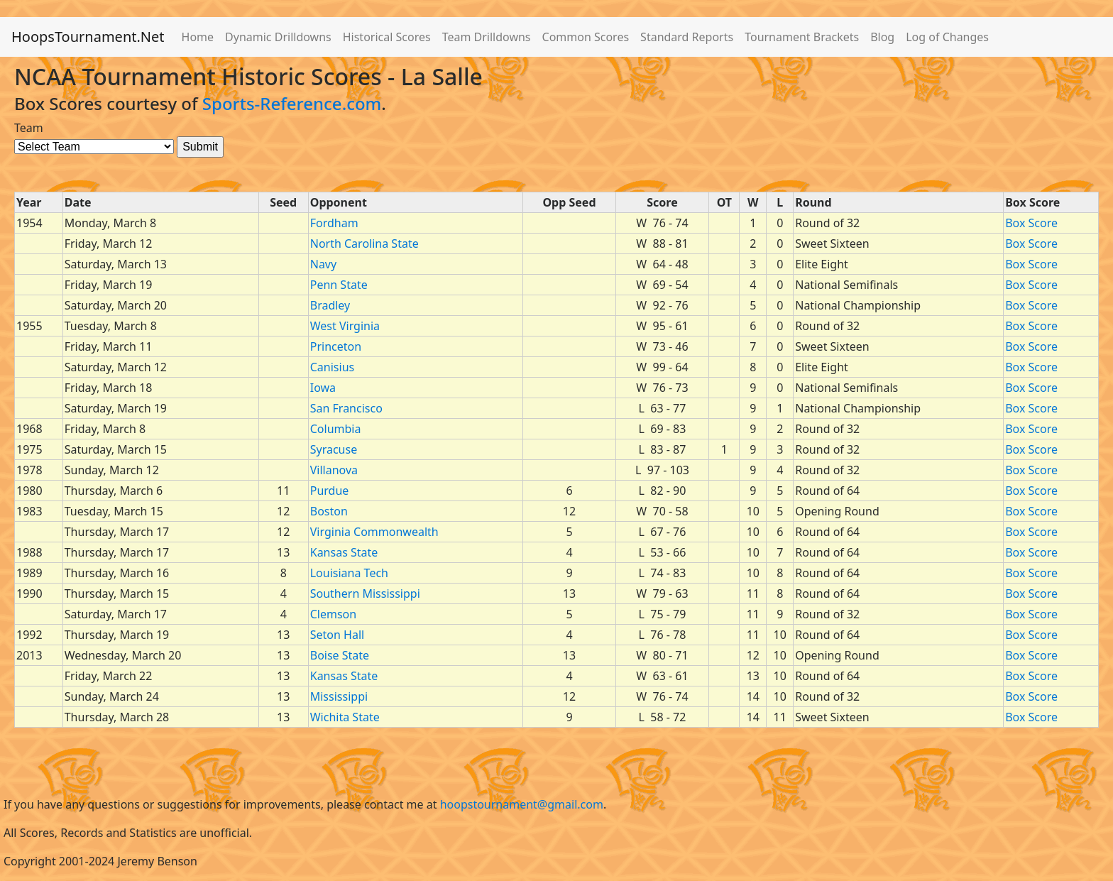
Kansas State (344, 552)
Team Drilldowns (486, 37)
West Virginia (345, 326)
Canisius (332, 367)
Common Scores (586, 37)
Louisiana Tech (349, 573)
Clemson (333, 614)
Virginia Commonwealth (374, 532)
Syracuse (333, 449)
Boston (329, 511)
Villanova (334, 470)
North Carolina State (364, 243)
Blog (882, 37)
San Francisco (346, 408)
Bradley (330, 305)
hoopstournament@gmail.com (521, 804)
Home (198, 37)
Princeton (335, 346)
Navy (323, 264)
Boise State (339, 655)
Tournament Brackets (802, 37)
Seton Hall (337, 634)
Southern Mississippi (365, 593)
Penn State (339, 284)
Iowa (323, 387)
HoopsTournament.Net (88, 36)
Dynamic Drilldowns (278, 37)
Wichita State (345, 717)
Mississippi (339, 696)
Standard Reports (686, 37)
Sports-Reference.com (292, 103)
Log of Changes (947, 37)
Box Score (1031, 223)
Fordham (334, 223)
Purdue (329, 490)
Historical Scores (387, 37)
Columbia (335, 429)
